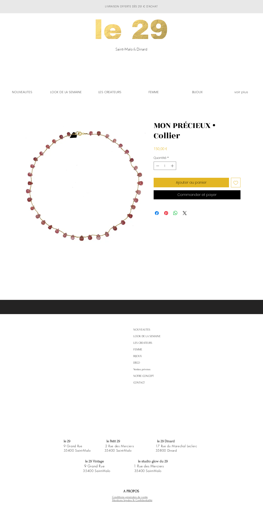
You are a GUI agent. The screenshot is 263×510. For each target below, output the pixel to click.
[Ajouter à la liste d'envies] (235, 182)
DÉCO (136, 362)
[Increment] (172, 166)
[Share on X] (185, 213)
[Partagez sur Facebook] (157, 213)
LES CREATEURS (142, 342)
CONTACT (139, 382)
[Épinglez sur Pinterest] (166, 213)
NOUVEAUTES (141, 329)
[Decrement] (157, 166)
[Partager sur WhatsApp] (175, 213)
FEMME (137, 349)
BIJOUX (137, 356)
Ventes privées (141, 369)
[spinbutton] (165, 166)
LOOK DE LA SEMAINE (146, 336)
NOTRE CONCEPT (143, 376)
